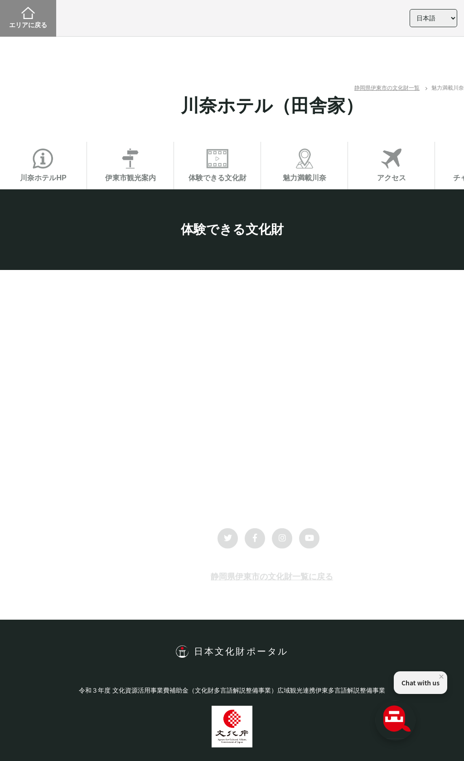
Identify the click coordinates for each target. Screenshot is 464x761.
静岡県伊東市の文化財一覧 (387, 88)
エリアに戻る (28, 18)
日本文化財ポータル (241, 651)
